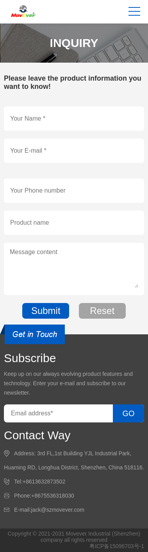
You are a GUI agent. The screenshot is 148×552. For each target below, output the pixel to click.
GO (128, 413)
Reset (102, 310)
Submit (46, 310)
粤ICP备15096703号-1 (116, 546)
